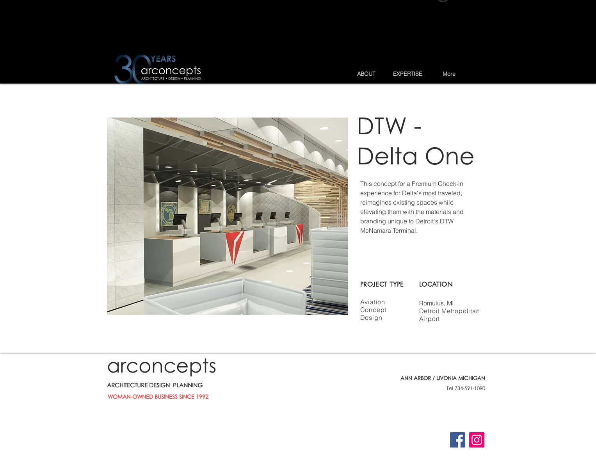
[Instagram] (476, 440)
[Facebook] (457, 440)
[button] (366, 74)
